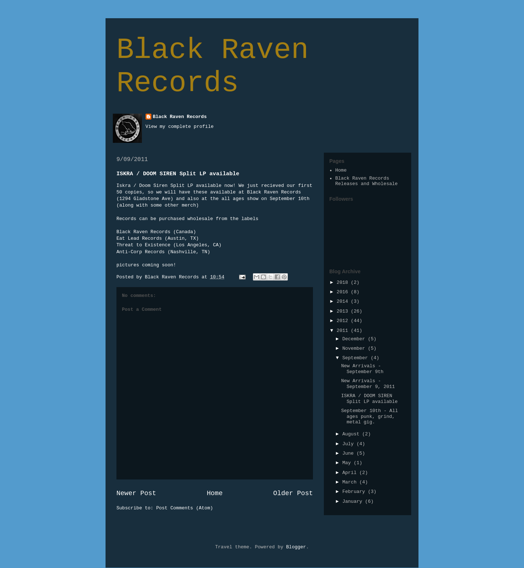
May (348, 463)
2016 (344, 292)
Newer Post (136, 493)
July (349, 444)
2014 (344, 301)
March (351, 482)
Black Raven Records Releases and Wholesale (366, 181)
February (355, 491)
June (349, 453)
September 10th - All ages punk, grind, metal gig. (369, 416)
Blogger (296, 547)
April (351, 472)
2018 (344, 282)
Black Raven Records (212, 67)
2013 (344, 311)
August (352, 434)
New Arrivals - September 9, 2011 (368, 383)
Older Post (293, 493)
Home (215, 493)
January (353, 501)
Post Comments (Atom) (184, 508)
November (355, 348)
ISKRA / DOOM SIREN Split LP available (369, 398)
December (355, 339)
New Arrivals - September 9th (362, 369)
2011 (344, 330)
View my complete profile (180, 126)
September (356, 358)
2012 (344, 321)
